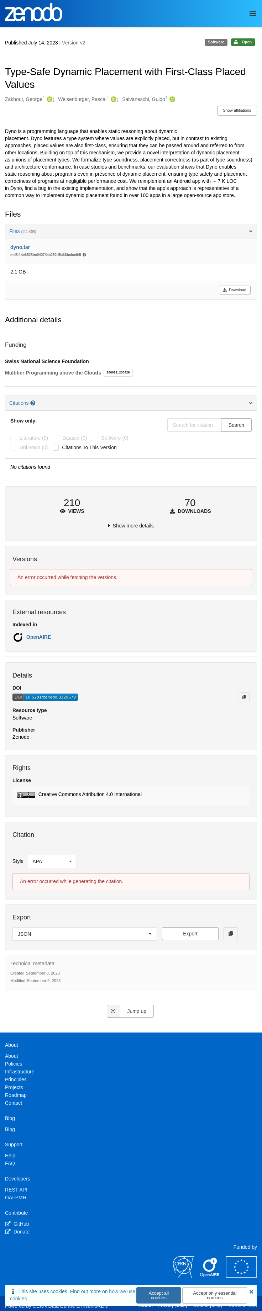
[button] (131, 795)
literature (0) (34, 438)
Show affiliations (237, 110)
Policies (13, 1064)
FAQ (10, 1163)
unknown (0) (34, 447)
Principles (16, 1079)
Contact (13, 1103)
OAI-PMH (15, 1197)
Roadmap (16, 1095)
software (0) (114, 438)
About (11, 1056)
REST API (16, 1190)
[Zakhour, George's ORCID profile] (48, 99)
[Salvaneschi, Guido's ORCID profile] (171, 99)
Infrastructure (19, 1071)
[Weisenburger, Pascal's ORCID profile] (112, 99)
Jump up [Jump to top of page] (126, 1011)
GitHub (17, 1224)
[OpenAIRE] (210, 1276)
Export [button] (190, 933)
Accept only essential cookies (214, 1295)
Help (10, 1155)
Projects (14, 1087)
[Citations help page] (33, 403)
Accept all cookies (159, 1295)
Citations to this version (89, 447)
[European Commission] (241, 1276)
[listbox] (52, 861)
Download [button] (234, 290)
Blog (10, 1129)
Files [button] (131, 231)
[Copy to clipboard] (244, 697)
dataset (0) (74, 438)
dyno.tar (20, 247)
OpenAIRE (38, 637)
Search (236, 425)
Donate (17, 1232)
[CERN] (183, 1276)
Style (17, 861)
